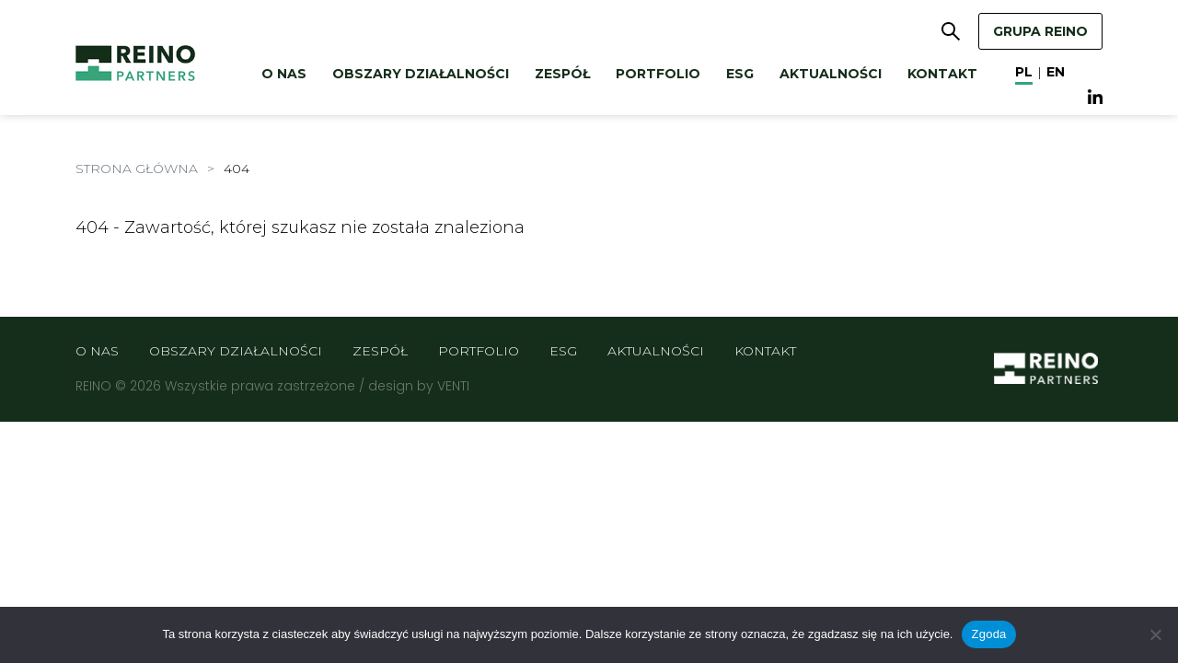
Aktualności (831, 73)
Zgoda (988, 634)
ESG (740, 73)
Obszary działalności (420, 73)
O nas (283, 73)
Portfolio (658, 73)
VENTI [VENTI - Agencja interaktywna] (453, 386)
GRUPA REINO (1040, 31)
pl (1024, 72)
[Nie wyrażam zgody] (1155, 634)
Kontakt (942, 73)
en (1055, 72)
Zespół (562, 73)
